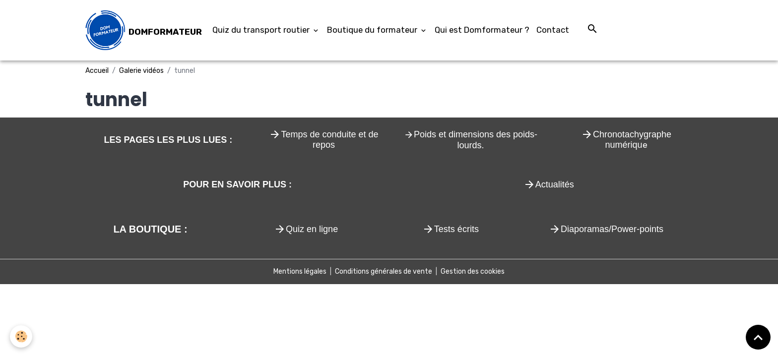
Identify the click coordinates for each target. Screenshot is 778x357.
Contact (552, 30)
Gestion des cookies (473, 271)
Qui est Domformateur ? (482, 30)
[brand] (143, 30)
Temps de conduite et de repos (329, 139)
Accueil (97, 70)
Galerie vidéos (141, 70)
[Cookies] (21, 336)
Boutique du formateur (373, 30)
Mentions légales (299, 271)
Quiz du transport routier (262, 30)
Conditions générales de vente (383, 271)
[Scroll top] (758, 337)
